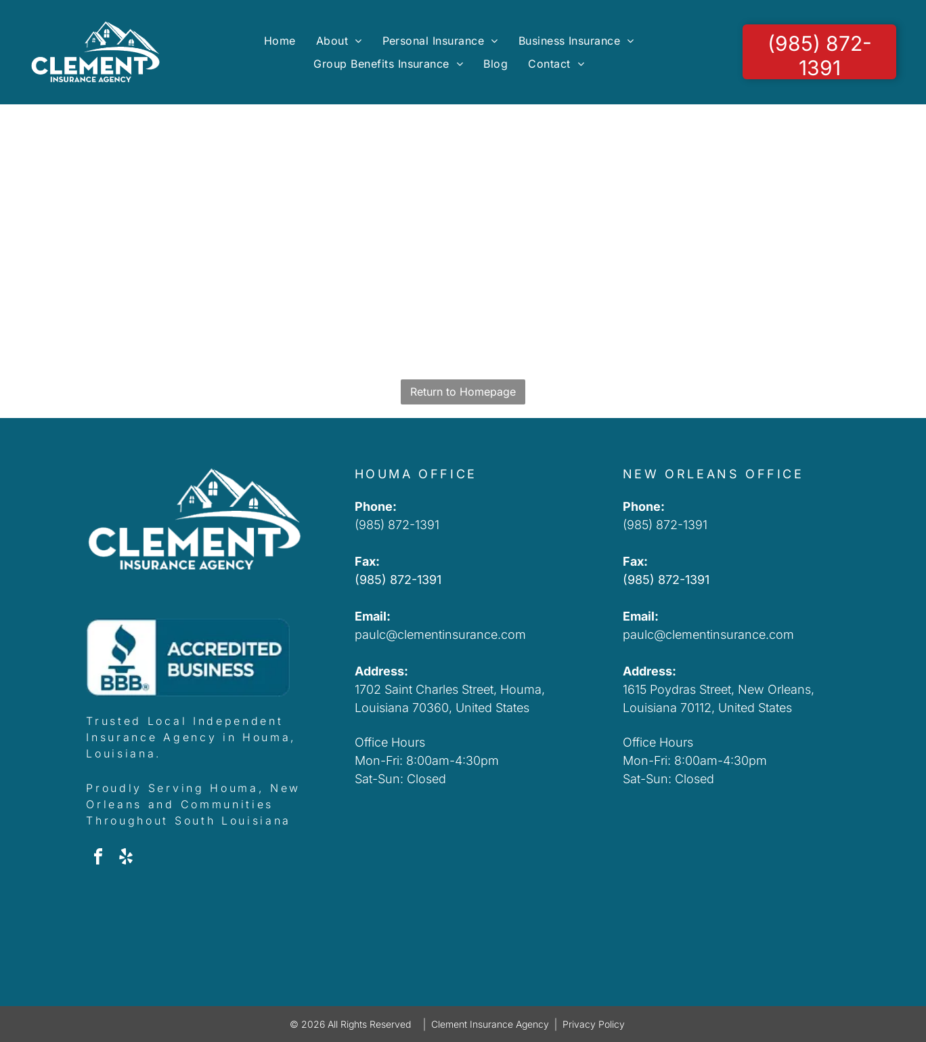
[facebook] (98, 859)
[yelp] (126, 859)
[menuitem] (280, 39)
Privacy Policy (594, 1024)
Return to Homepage (463, 391)
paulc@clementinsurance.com (440, 634)
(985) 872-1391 (397, 525)
